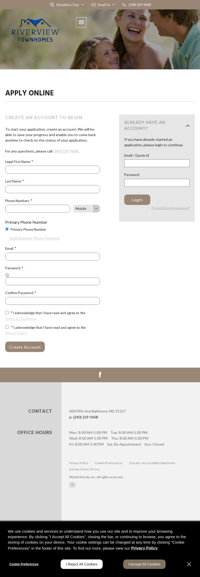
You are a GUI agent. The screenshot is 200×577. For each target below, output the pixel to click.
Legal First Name (19, 162)
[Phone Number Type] (86, 208)
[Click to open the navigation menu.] (81, 22)
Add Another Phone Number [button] (32, 237)
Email (10, 248)
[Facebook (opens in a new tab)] (100, 374)
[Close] (189, 564)
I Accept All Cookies (144, 564)
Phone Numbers (18, 200)
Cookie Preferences (24, 564)
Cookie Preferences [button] (109, 462)
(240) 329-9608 (65, 151)
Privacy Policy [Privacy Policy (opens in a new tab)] (15, 332)
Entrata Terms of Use (84, 468)
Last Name (14, 181)
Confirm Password (20, 292)
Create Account (25, 346)
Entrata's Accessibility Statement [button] (152, 462)
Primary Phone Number (28, 229)
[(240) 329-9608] (135, 4)
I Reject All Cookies (81, 564)
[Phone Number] (37, 208)
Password (131, 175)
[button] (67, 4)
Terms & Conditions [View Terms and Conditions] (20, 318)
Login (137, 199)
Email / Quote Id (136, 155)
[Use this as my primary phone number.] (7, 228)
